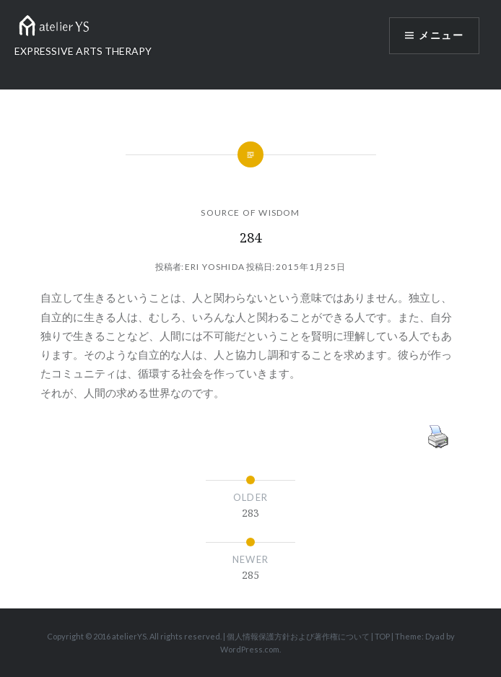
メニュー (441, 35)
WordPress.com (249, 649)
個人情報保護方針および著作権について (298, 636)
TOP (382, 636)
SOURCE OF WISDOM (250, 212)
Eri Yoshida (215, 266)
